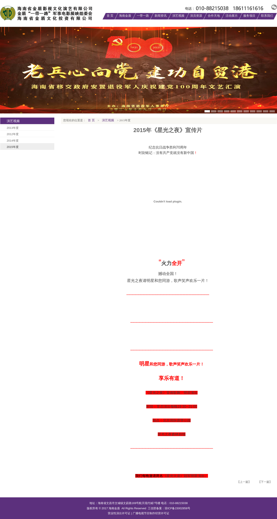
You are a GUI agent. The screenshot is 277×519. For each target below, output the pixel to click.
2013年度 (13, 127)
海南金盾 (125, 15)
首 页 (110, 15)
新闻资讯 (161, 15)
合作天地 (214, 15)
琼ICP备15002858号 (177, 508)
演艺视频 (178, 15)
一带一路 (143, 15)
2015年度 (13, 147)
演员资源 (196, 15)
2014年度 (13, 140)
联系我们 (267, 15)
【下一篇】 (265, 481)
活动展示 (231, 15)
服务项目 (249, 15)
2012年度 (13, 134)
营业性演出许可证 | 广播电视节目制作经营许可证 (138, 513)
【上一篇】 (244, 481)
